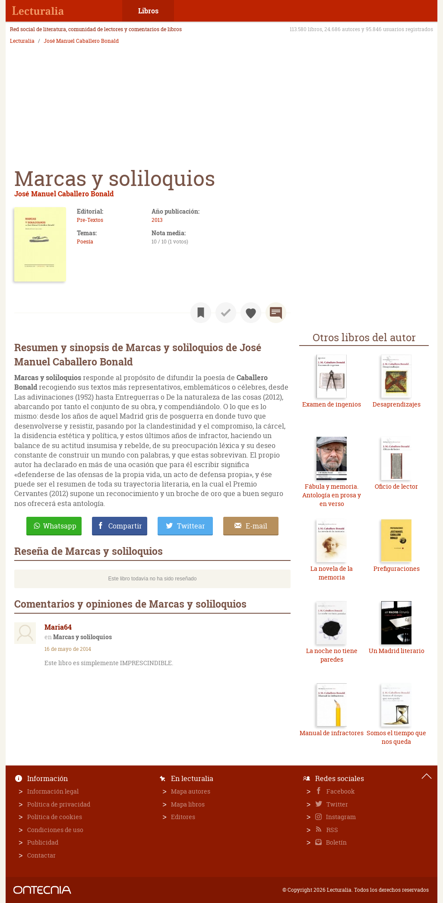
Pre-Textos (90, 220)
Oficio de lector (396, 486)
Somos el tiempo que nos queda (396, 737)
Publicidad (42, 842)
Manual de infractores (332, 733)
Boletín (336, 842)
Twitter (336, 804)
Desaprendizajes (397, 404)
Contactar (41, 855)
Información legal (53, 791)
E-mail (256, 526)
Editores (183, 817)
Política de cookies (54, 817)
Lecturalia (22, 41)
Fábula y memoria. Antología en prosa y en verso (331, 494)
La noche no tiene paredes (332, 655)
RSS (331, 830)
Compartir (125, 526)
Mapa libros (188, 804)
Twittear (191, 526)
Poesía (85, 241)
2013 (157, 220)
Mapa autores (190, 791)
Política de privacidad (58, 804)
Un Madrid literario (396, 651)
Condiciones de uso (55, 830)
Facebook (340, 791)
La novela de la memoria (331, 572)
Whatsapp (59, 526)
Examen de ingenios (331, 404)
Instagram (340, 817)
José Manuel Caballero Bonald (81, 41)
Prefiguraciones (396, 568)
